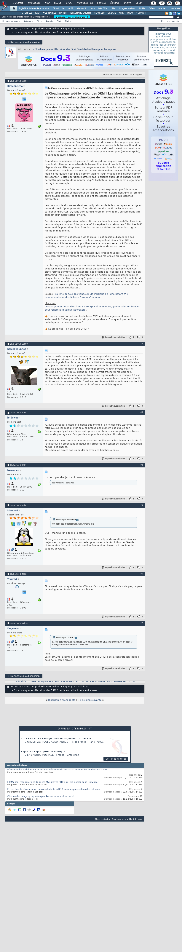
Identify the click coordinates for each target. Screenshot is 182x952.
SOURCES (99, 13)
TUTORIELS (26, 13)
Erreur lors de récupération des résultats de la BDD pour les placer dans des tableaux (53, 789)
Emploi (101, 2)
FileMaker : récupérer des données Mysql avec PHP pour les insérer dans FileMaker (52, 782)
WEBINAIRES (49, 13)
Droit (127, 2)
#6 (142, 573)
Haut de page (135, 819)
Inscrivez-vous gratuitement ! (71, 17)
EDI (114, 8)
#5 (142, 505)
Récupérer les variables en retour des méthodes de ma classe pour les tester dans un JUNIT (57, 769)
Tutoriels (34, 2)
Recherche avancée (170, 21)
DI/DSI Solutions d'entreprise (34, 8)
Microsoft (82, 8)
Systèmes (175, 8)
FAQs (42, 681)
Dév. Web (103, 8)
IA (63, 8)
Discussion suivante (90, 700)
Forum (14, 28)
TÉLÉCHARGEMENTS (80, 13)
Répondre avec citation (113, 337)
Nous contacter (102, 819)
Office (152, 8)
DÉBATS (112, 13)
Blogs (57, 2)
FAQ (47, 2)
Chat (69, 2)
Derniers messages (11, 21)
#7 (142, 623)
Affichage (135, 74)
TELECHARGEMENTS (65, 681)
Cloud (56, 8)
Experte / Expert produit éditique (43, 751)
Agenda (49, 21)
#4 (142, 465)
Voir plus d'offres (116, 759)
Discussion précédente (61, 700)
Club (138, 2)
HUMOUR (141, 13)
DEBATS (93, 681)
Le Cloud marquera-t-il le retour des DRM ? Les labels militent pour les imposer (74, 49)
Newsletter (84, 2)
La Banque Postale (40, 755)
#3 (142, 412)
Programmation (127, 8)
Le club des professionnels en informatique (46, 28)
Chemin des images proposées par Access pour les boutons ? (40, 796)
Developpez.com (119, 819)
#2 (142, 343)
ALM (70, 8)
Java (92, 8)
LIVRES (63, 13)
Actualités (79, 28)
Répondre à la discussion (24, 42)
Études (115, 2)
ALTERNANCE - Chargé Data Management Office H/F (56, 738)
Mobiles (162, 8)
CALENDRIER (116, 681)
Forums (18, 2)
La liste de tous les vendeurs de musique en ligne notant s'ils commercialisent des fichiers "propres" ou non (87, 296)
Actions (27, 21)
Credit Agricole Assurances (47, 742)
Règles (68, 21)
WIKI (121, 13)
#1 (142, 80)
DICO (130, 13)
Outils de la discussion (114, 74)
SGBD (142, 8)
